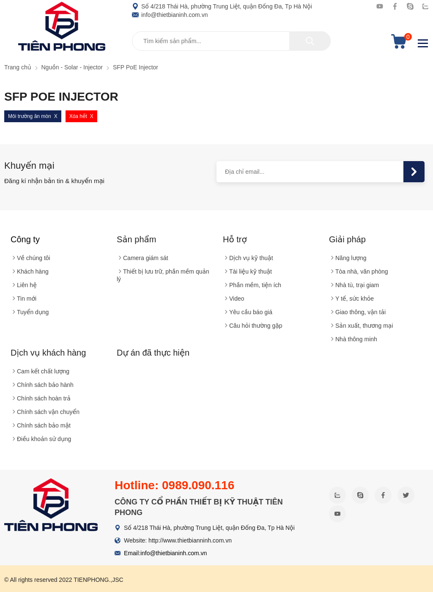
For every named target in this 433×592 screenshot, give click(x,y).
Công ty (25, 239)
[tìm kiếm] (310, 41)
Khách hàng (33, 271)
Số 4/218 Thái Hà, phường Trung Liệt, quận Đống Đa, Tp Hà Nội (222, 6)
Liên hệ (27, 285)
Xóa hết (78, 116)
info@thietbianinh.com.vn (170, 14)
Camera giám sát (145, 258)
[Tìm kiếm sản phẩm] (231, 41)
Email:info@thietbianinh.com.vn (165, 553)
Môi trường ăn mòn (29, 116)
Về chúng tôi (33, 258)
